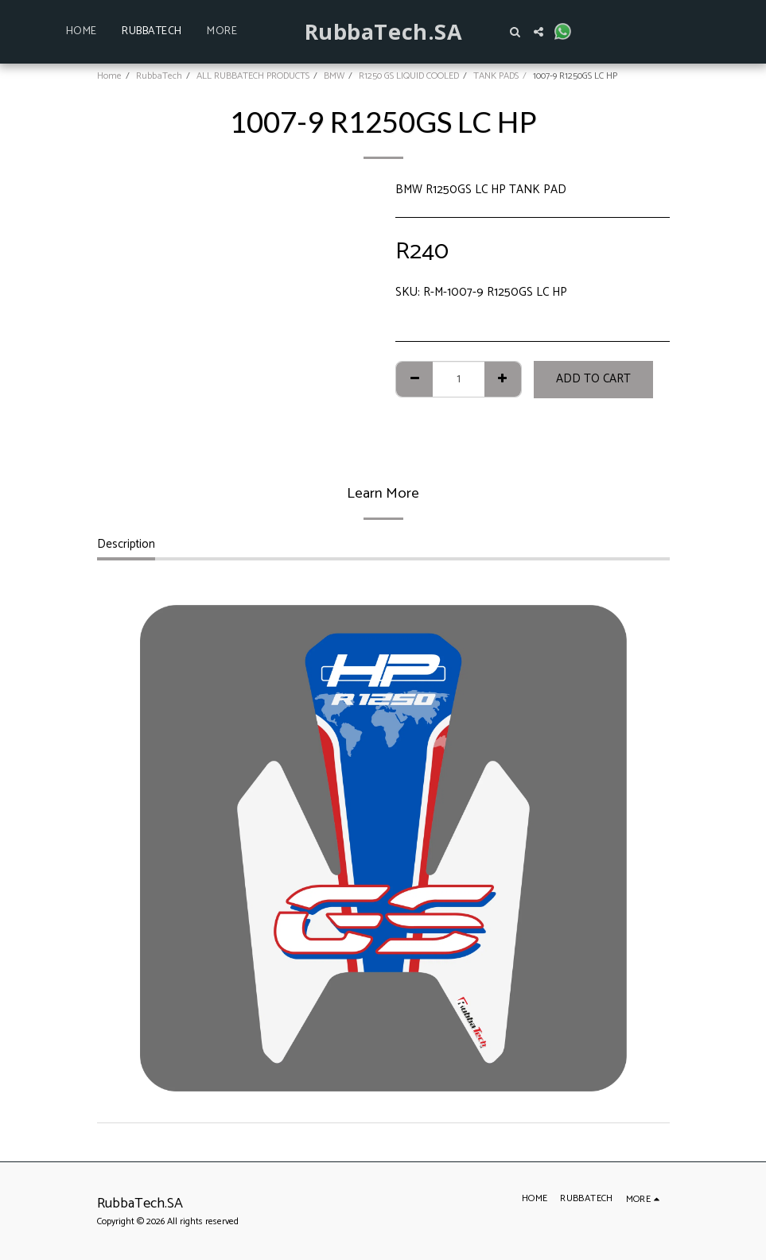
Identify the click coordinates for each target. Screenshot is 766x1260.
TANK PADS (496, 75)
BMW (334, 75)
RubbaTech (159, 75)
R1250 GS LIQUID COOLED (409, 75)
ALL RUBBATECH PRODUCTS (252, 75)
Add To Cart (593, 379)
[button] (515, 31)
